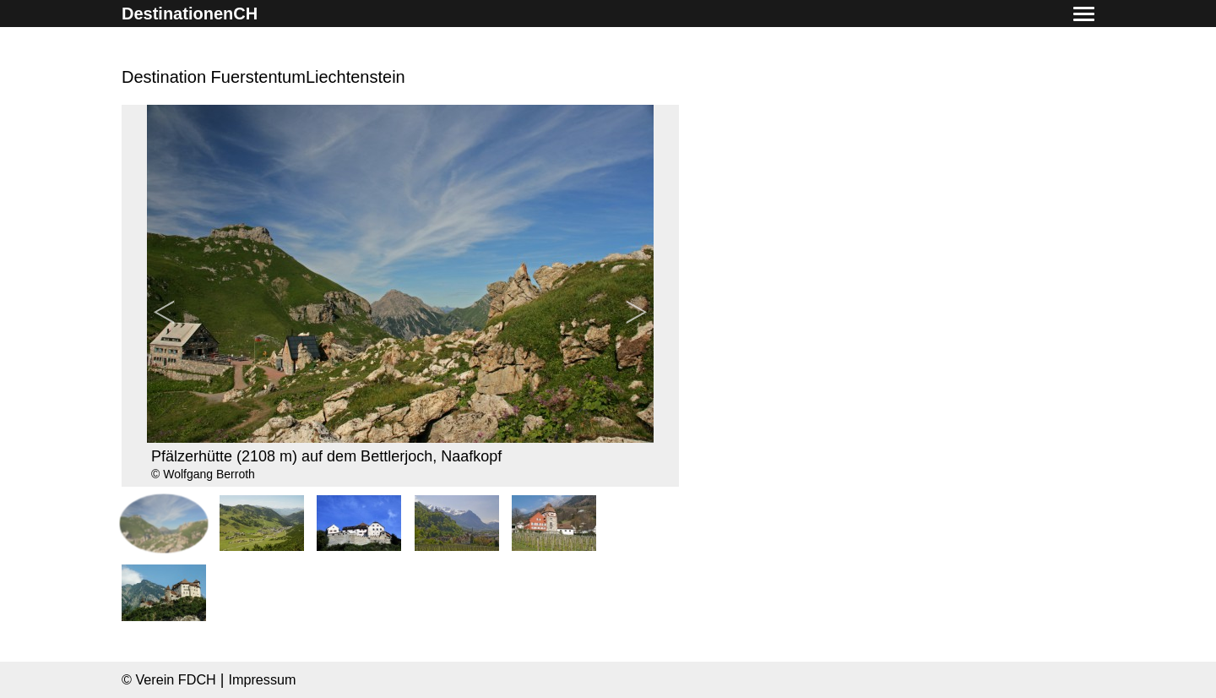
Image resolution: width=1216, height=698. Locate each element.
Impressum (262, 679)
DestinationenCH (190, 13)
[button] (1083, 14)
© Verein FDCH (169, 679)
